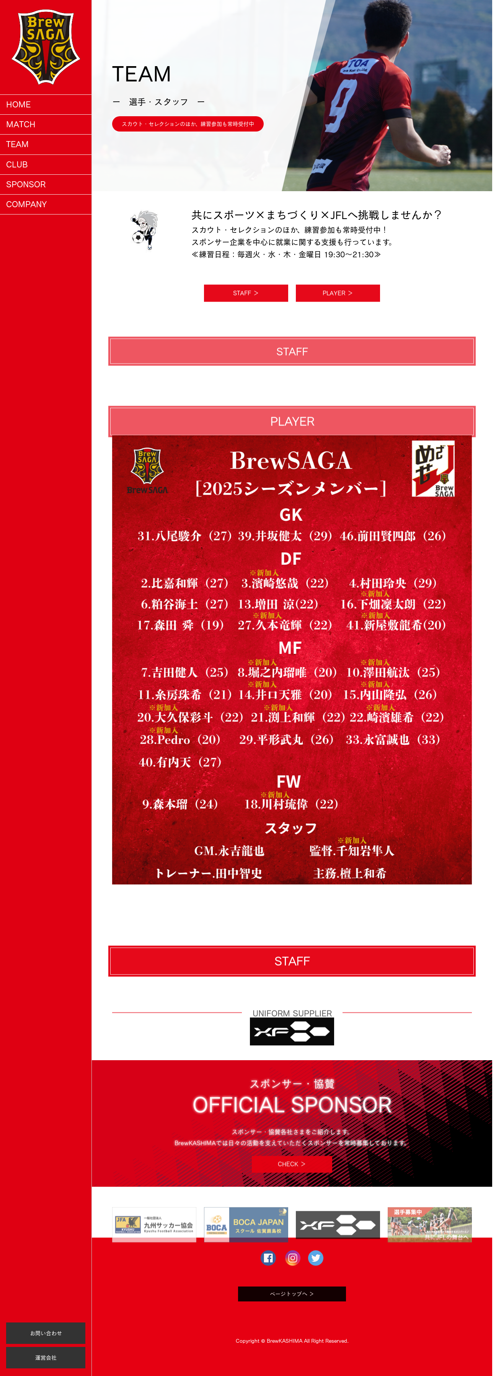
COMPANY (26, 204)
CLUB (17, 164)
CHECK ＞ (292, 1178)
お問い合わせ (46, 1333)
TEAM (17, 144)
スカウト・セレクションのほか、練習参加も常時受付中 (188, 124)
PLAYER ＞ (338, 307)
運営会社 (46, 1357)
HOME (18, 104)
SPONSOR (26, 184)
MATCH (21, 124)
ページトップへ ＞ (292, 1307)
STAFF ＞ (246, 307)
